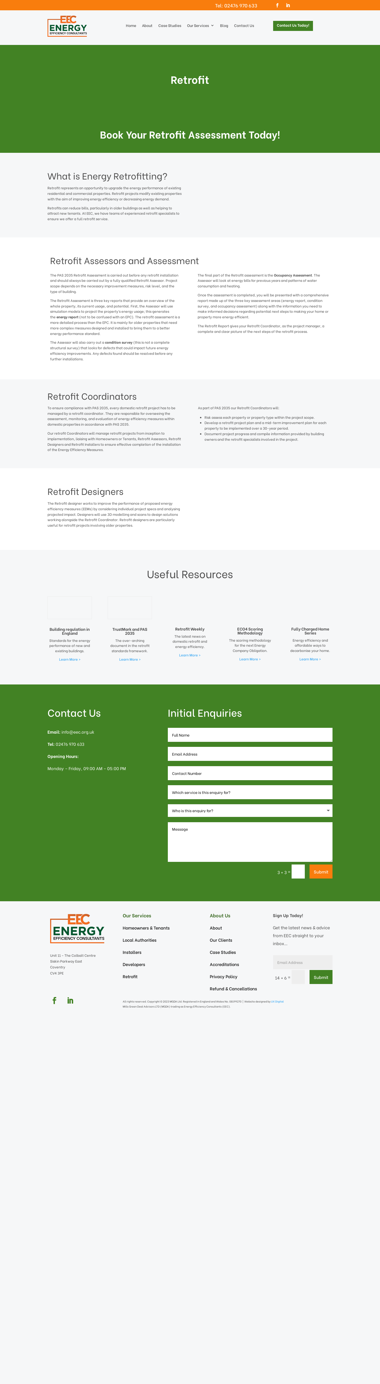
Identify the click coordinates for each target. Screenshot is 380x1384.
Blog (224, 26)
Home (131, 26)
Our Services (198, 26)
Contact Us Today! (293, 25)
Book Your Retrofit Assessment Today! (190, 134)
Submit (321, 1246)
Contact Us (244, 26)
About (147, 26)
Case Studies (169, 26)
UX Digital (277, 1376)
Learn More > (69, 1033)
